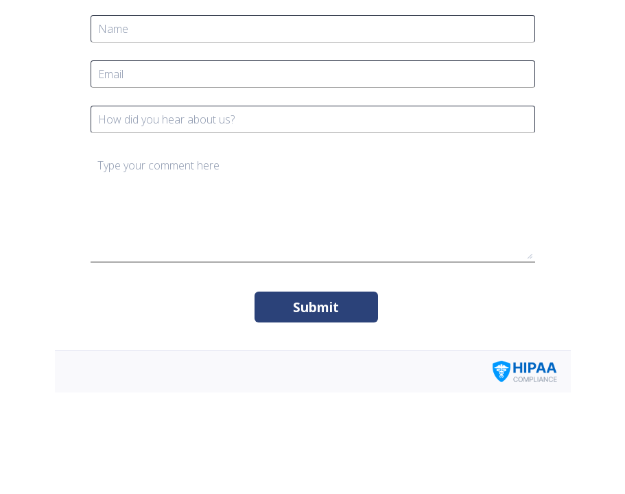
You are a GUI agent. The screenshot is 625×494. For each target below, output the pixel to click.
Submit (316, 307)
